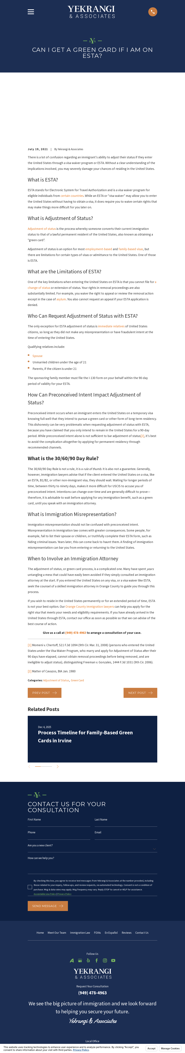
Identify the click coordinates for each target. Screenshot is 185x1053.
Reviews (127, 882)
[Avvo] (72, 910)
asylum (61, 248)
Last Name (101, 767)
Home (40, 882)
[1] (29, 593)
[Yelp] (88, 910)
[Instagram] (105, 910)
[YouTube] (113, 910)
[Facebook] (97, 910)
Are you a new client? (40, 794)
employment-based (98, 198)
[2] (142, 384)
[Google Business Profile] (80, 910)
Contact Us (141, 882)
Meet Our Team (57, 882)
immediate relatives (111, 275)
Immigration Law (80, 882)
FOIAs (97, 882)
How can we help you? (41, 807)
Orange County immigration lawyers (89, 555)
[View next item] (60, 714)
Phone (31, 781)
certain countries (72, 144)
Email (98, 781)
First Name (34, 767)
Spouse (38, 304)
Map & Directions (92, 1012)
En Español (111, 882)
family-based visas (131, 198)
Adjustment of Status (56, 628)
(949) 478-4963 (75, 581)
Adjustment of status (42, 177)
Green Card (77, 628)
